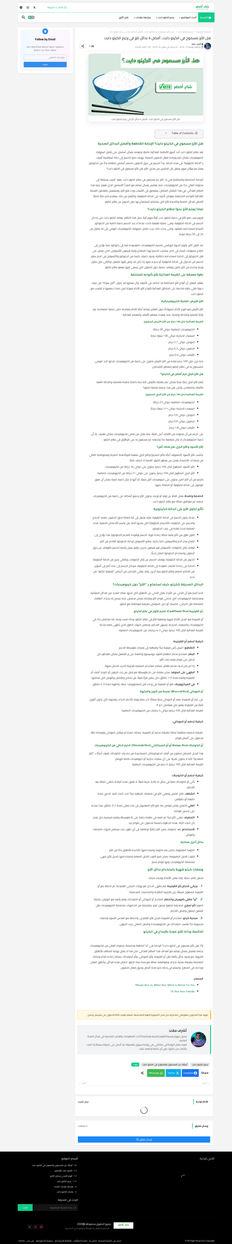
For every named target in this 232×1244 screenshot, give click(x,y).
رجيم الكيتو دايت (166, 17)
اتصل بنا (93, 1241)
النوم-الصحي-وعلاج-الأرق (63, 1176)
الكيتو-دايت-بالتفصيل (65, 1170)
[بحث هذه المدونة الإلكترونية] (55, 1207)
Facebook (188, 1073)
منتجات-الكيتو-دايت (67, 1191)
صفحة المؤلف (80, 1241)
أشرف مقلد (178, 1030)
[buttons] (34, 7)
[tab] (206, 17)
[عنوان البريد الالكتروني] (45, 57)
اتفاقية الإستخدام (63, 1241)
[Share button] (142, 1073)
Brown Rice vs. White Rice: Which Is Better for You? (165, 985)
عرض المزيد (83, 1101)
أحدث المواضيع (188, 17)
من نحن (30, 1241)
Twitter (171, 1073)
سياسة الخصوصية (44, 1241)
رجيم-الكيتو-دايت (185, 31)
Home (22, 1241)
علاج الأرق (124, 17)
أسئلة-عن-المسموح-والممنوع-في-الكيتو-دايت (164, 1065)
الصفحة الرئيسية (203, 31)
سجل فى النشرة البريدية (109, 1241)
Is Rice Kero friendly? (182, 991)
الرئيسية (204, 17)
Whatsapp (154, 1073)
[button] (31, 17)
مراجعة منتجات (143, 17)
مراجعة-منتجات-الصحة (65, 1186)
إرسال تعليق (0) (144, 1139)
